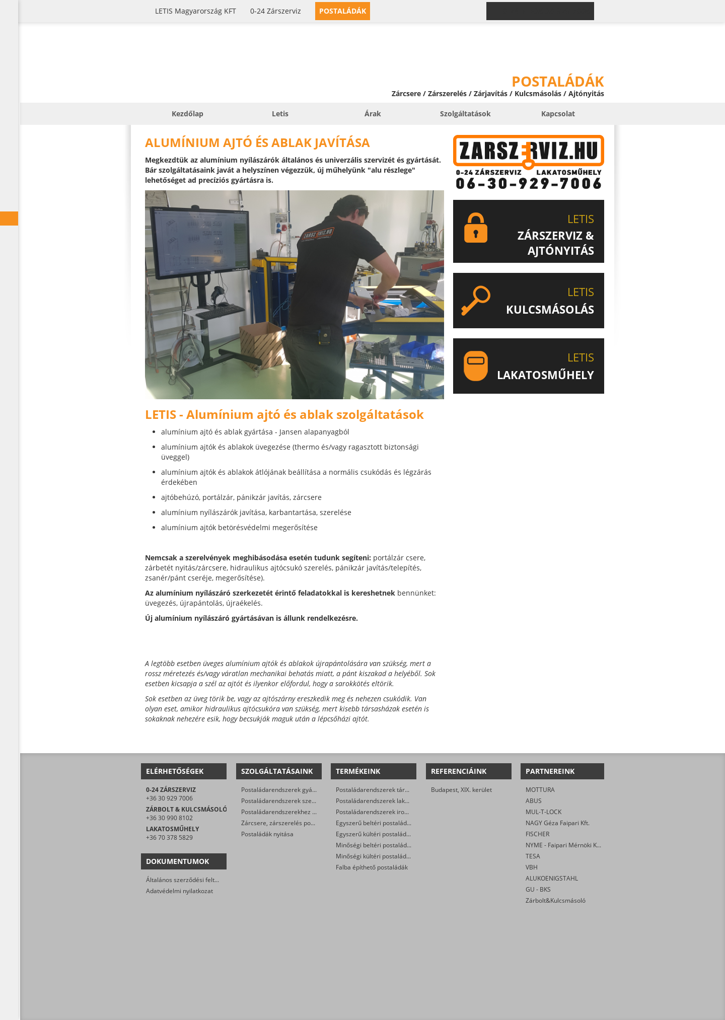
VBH (532, 867)
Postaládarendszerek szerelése (285, 800)
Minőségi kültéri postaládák (374, 856)
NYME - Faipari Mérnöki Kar (564, 845)
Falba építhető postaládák (372, 867)
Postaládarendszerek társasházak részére (395, 789)
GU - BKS (538, 889)
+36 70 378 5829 (169, 837)
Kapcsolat (558, 113)
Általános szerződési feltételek (189, 880)
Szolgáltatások (465, 113)
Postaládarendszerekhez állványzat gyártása (304, 812)
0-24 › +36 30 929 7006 (546, 11)
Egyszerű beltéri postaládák (374, 823)
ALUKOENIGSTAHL (552, 878)
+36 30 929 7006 (169, 798)
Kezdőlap (187, 113)
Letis (280, 113)
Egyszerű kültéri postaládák (374, 834)
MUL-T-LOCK (543, 812)
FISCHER (537, 834)
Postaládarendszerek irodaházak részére (393, 812)
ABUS (534, 800)
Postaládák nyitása (267, 834)
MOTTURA (540, 789)
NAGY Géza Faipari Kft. (558, 823)
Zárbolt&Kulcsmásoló (556, 900)
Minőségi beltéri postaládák (374, 845)
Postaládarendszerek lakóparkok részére (393, 800)
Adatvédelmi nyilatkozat (179, 891)
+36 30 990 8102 (169, 818)
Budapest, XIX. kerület (461, 789)
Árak (373, 113)
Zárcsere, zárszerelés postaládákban (293, 823)
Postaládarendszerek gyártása (284, 789)
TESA (533, 856)
